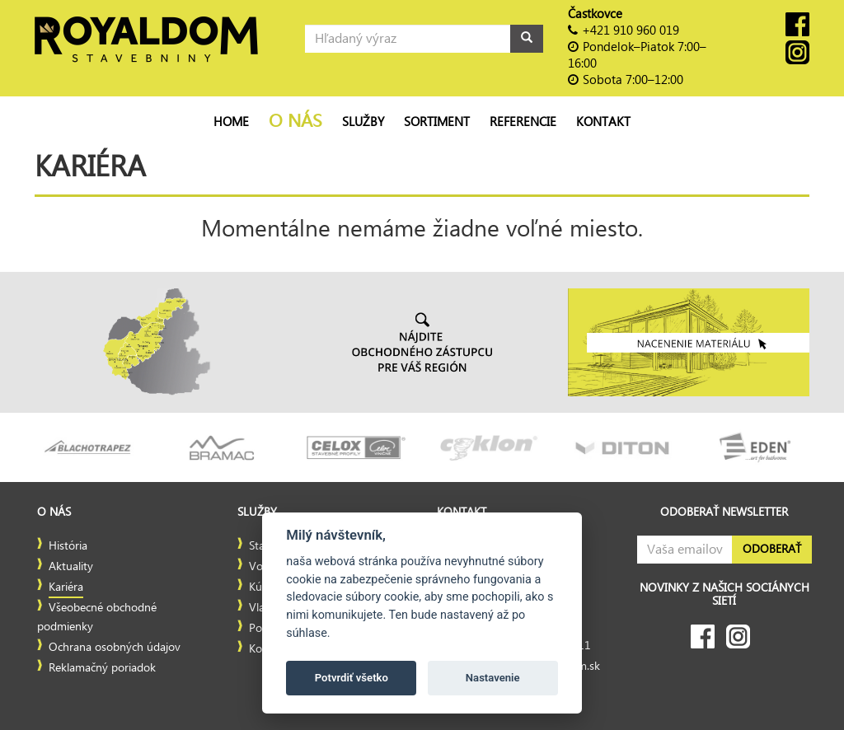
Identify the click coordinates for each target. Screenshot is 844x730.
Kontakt (603, 122)
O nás (295, 121)
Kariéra (66, 587)
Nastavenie (493, 678)
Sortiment (437, 122)
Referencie (523, 122)
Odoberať (772, 549)
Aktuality (71, 567)
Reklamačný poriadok (102, 668)
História (68, 546)
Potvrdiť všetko (351, 678)
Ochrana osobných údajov (115, 648)
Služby (363, 122)
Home (231, 122)
